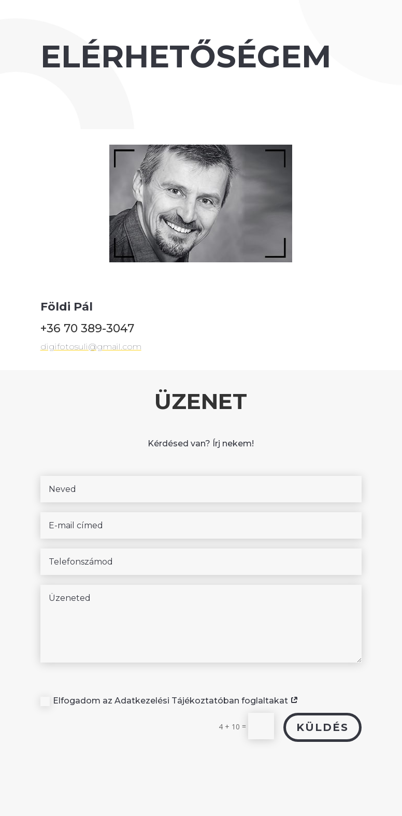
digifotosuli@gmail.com (107, 337)
